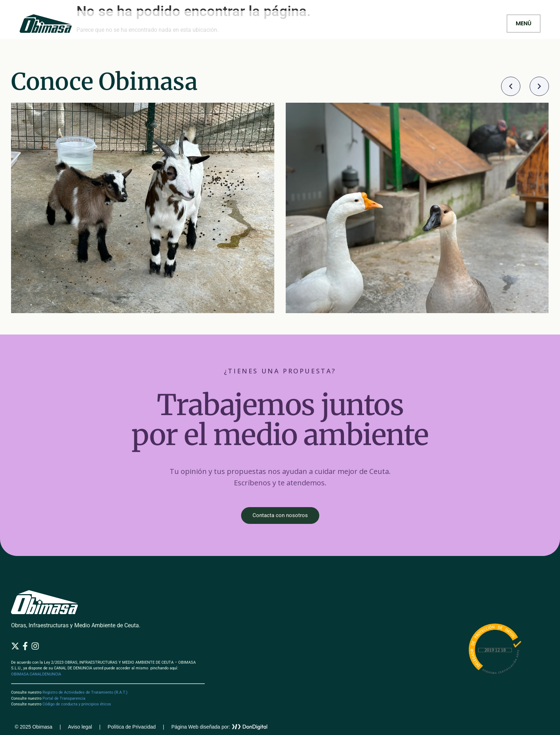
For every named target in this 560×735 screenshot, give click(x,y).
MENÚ (523, 23)
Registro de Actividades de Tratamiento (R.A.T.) (85, 692)
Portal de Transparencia (63, 698)
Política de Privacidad (132, 727)
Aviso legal (80, 727)
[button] (510, 86)
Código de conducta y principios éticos (76, 704)
